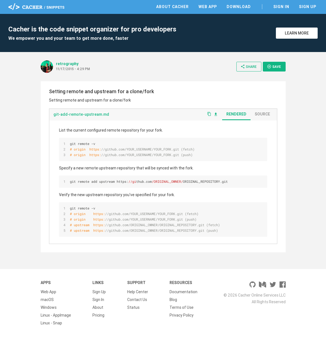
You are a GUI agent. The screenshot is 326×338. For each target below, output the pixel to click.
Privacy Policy (181, 315)
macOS (47, 299)
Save (274, 66)
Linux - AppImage (56, 315)
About (97, 307)
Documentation (183, 291)
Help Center (137, 291)
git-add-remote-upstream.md (81, 114)
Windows (49, 307)
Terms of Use (181, 307)
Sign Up (307, 6)
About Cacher (172, 6)
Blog (173, 299)
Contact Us (137, 299)
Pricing (98, 315)
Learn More (297, 33)
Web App (207, 6)
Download (239, 6)
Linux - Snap (51, 322)
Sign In (281, 6)
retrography (67, 63)
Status (133, 307)
